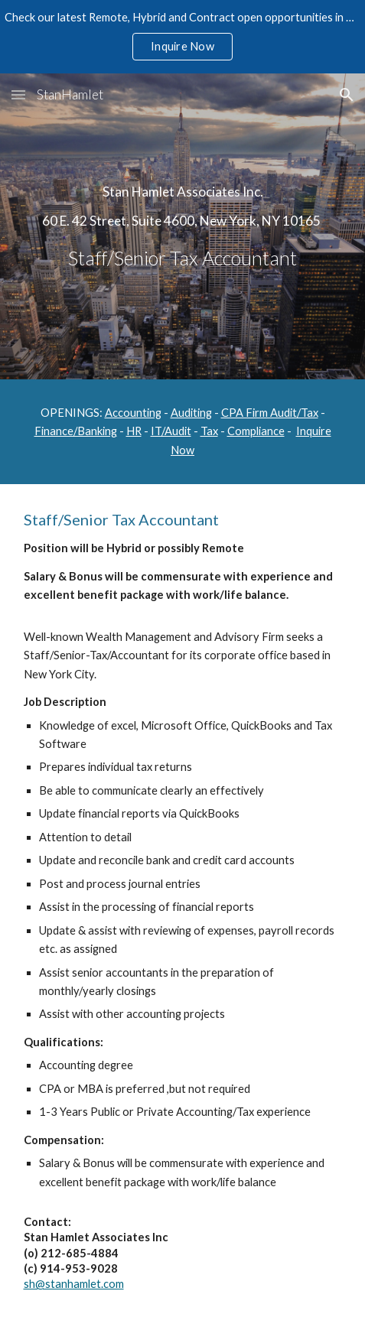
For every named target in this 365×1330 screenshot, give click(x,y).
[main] (183, 226)
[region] (182, 36)
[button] (18, 94)
